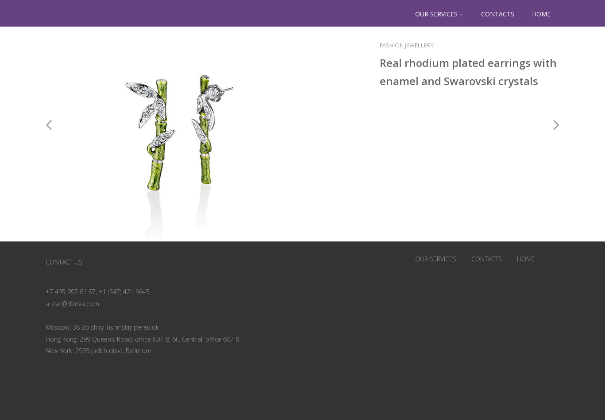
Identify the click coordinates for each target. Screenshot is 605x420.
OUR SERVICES (439, 14)
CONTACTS (497, 14)
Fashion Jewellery (407, 45)
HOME (541, 14)
